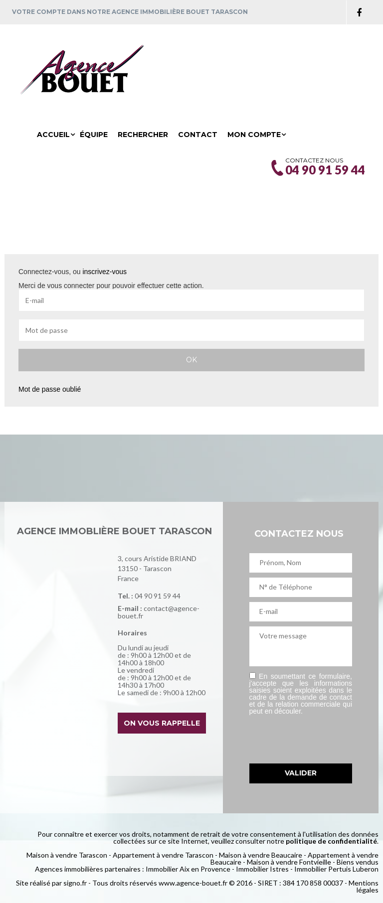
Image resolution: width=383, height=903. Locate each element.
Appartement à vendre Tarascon (163, 855)
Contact (197, 134)
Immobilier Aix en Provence (188, 869)
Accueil (53, 134)
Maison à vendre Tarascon (66, 855)
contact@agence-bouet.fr (158, 612)
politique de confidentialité (331, 841)
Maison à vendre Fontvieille (289, 862)
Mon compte (254, 134)
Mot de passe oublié (49, 389)
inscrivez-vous (104, 272)
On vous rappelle (162, 723)
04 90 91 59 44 (158, 596)
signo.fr (75, 883)
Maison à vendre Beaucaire (260, 855)
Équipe (94, 134)
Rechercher (143, 134)
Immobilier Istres (262, 869)
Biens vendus (358, 862)
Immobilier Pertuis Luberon (336, 869)
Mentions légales (364, 886)
